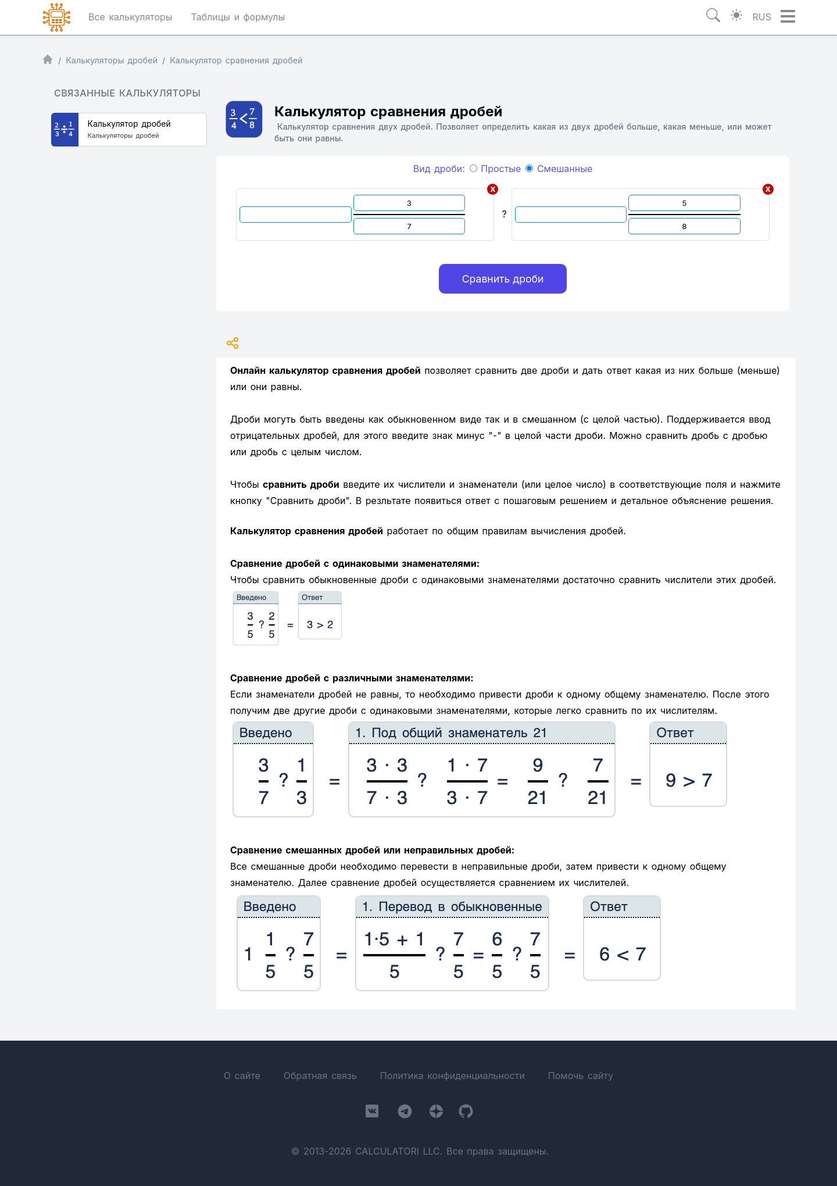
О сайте (242, 1075)
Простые (495, 168)
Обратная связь (320, 1075)
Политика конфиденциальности (452, 1075)
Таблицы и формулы (238, 17)
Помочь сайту (580, 1075)
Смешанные (558, 168)
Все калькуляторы (130, 17)
